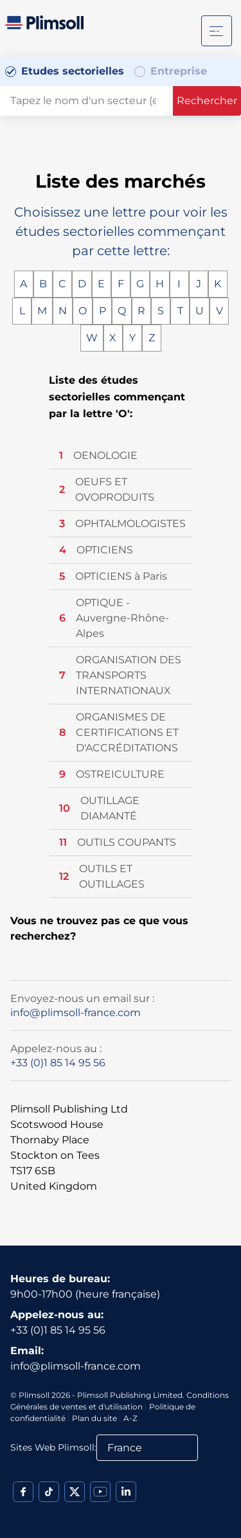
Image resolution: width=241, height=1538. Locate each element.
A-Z (130, 1418)
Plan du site (94, 1418)
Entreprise (178, 71)
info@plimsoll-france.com (75, 1012)
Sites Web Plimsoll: (53, 1447)
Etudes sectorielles (72, 71)
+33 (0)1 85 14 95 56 (57, 1063)
